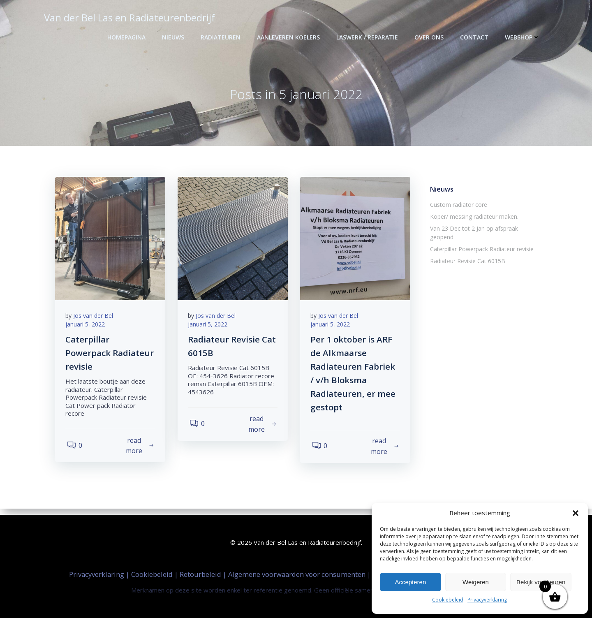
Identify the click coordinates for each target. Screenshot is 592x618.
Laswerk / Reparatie (368, 37)
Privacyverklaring (487, 599)
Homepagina (128, 37)
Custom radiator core (457, 206)
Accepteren (410, 582)
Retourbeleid (201, 573)
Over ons (430, 37)
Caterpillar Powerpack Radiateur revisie (480, 241)
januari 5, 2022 (87, 328)
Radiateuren (222, 37)
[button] (575, 513)
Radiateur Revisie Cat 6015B (466, 253)
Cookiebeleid (447, 599)
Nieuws (174, 37)
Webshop (523, 37)
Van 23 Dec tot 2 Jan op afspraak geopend (485, 230)
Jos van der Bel (95, 319)
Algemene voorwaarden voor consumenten (297, 573)
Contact (475, 37)
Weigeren (475, 582)
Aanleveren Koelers (289, 37)
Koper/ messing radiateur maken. (473, 218)
